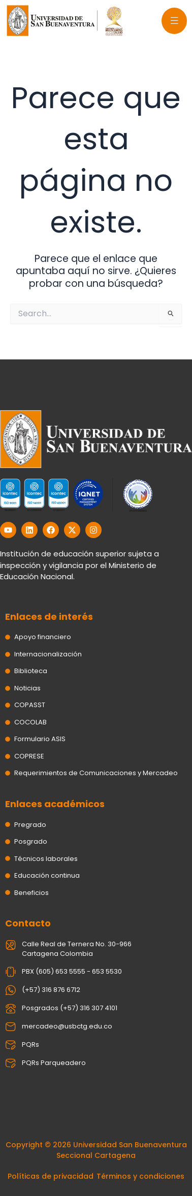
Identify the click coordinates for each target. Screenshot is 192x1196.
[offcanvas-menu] (174, 21)
